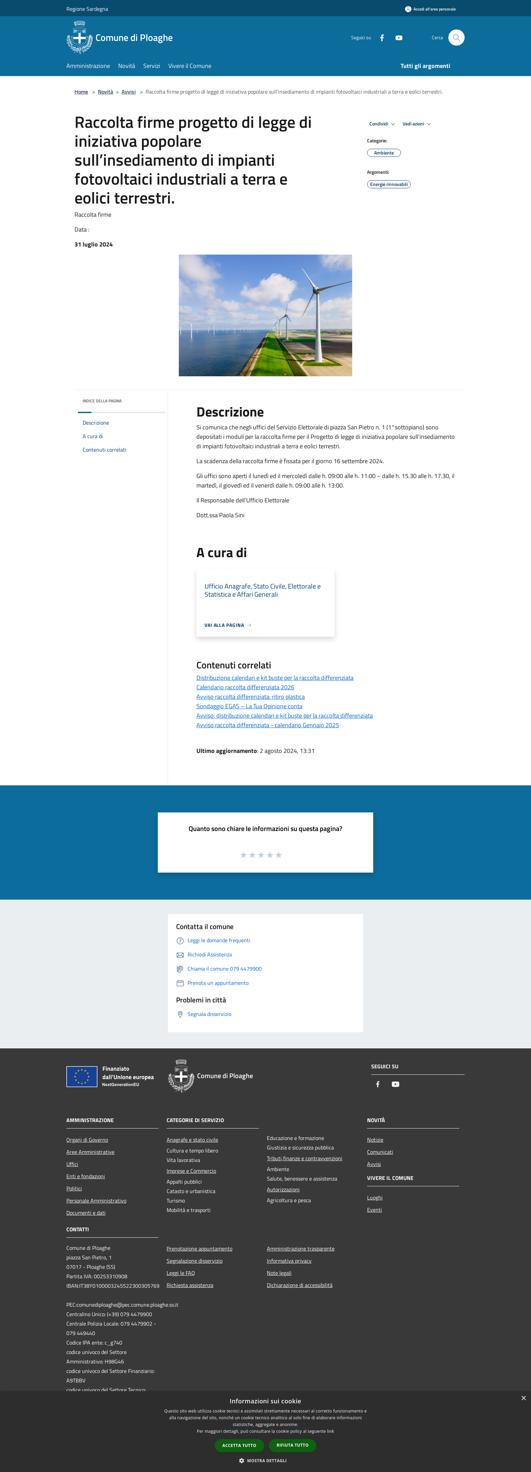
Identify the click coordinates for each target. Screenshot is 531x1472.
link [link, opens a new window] (330, 1431)
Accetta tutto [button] (239, 1445)
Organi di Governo (87, 1140)
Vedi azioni (418, 124)
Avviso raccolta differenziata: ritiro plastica (250, 696)
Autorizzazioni (283, 1189)
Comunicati (380, 1152)
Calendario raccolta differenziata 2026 (245, 687)
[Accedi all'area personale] (430, 9)
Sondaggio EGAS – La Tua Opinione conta (249, 706)
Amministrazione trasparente (301, 1248)
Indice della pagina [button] (102, 401)
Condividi (383, 124)
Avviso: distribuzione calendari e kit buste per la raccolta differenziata (284, 715)
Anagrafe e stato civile (192, 1140)
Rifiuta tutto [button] (293, 1445)
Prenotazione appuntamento (199, 1248)
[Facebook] (379, 37)
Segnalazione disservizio (194, 1261)
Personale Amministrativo (96, 1200)
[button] (265, 1460)
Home (81, 92)
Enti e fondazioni (85, 1176)
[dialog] (265, 1431)
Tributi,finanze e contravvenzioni (304, 1158)
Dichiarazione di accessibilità (300, 1285)
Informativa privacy (289, 1261)
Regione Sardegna (87, 9)
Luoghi (375, 1197)
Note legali (279, 1273)
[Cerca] (456, 37)
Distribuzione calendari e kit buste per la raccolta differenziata (275, 677)
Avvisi (129, 92)
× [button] (523, 1398)
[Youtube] (396, 37)
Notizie (375, 1140)
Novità (105, 92)
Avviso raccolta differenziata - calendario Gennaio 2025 (267, 725)
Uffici (72, 1164)
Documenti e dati (86, 1213)
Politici (74, 1188)
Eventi (374, 1210)
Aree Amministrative (90, 1152)
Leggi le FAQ (181, 1273)
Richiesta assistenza (190, 1285)
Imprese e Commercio (191, 1171)
